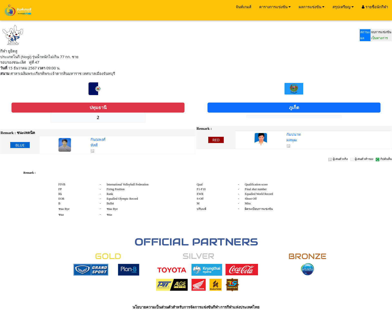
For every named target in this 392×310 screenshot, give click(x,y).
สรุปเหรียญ (343, 6)
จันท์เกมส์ (243, 6)
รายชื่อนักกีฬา (375, 6)
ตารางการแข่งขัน (275, 6)
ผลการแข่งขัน (311, 6)
